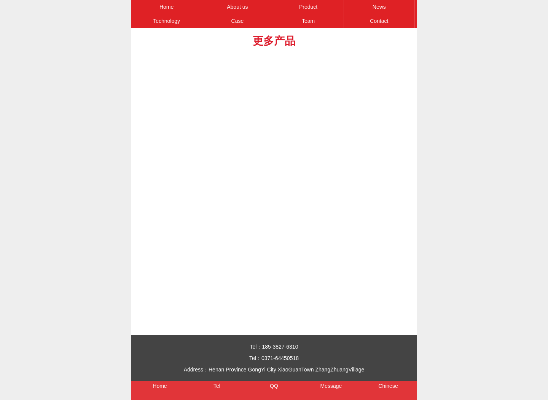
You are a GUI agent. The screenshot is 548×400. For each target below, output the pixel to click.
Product (308, 7)
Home (166, 7)
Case (237, 21)
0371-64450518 (280, 358)
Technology (166, 21)
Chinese (388, 386)
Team (308, 21)
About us (237, 7)
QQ (274, 386)
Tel (216, 386)
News (379, 7)
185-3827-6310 (280, 347)
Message (331, 386)
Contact (379, 21)
